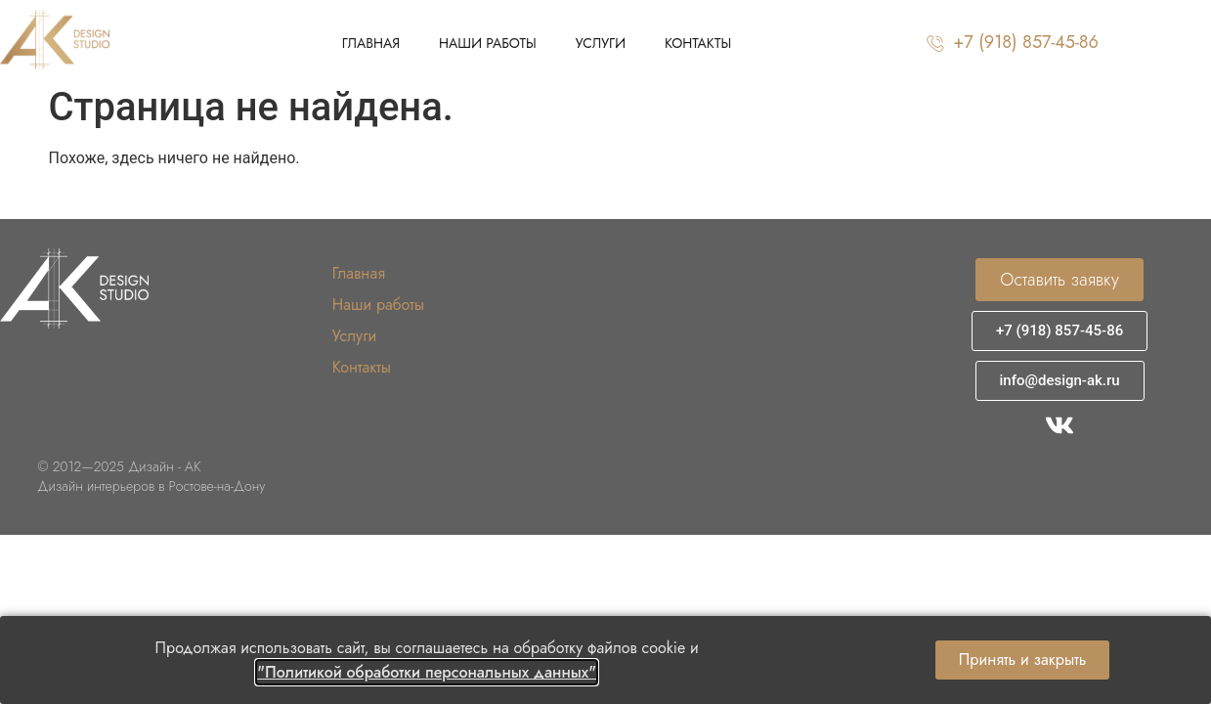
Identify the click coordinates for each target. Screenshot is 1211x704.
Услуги (601, 43)
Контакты (698, 43)
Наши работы (488, 43)
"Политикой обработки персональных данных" (426, 672)
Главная (371, 43)
